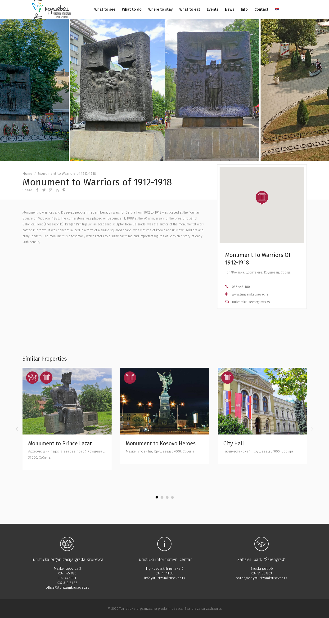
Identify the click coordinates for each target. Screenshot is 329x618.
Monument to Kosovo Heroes (161, 443)
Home (27, 173)
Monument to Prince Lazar (60, 443)
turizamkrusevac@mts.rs (251, 302)
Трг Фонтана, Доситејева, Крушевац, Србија (257, 272)
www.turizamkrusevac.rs (250, 294)
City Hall (233, 443)
